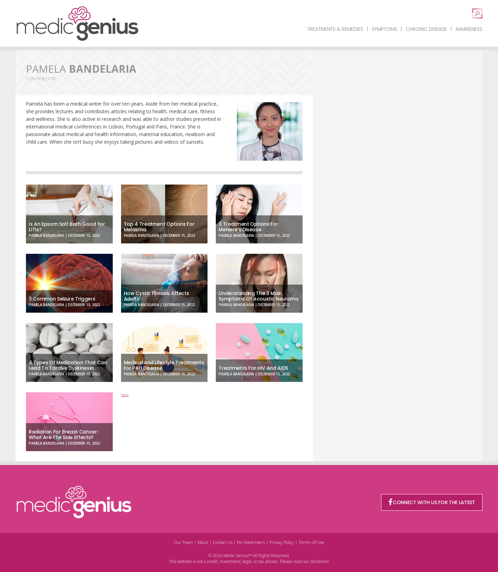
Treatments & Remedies (335, 29)
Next (125, 394)
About (202, 542)
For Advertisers (251, 542)
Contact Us (222, 542)
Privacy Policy (281, 542)
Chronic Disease (426, 29)
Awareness (468, 29)
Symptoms (384, 29)
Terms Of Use (311, 542)
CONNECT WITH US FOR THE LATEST (432, 502)
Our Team (183, 542)
